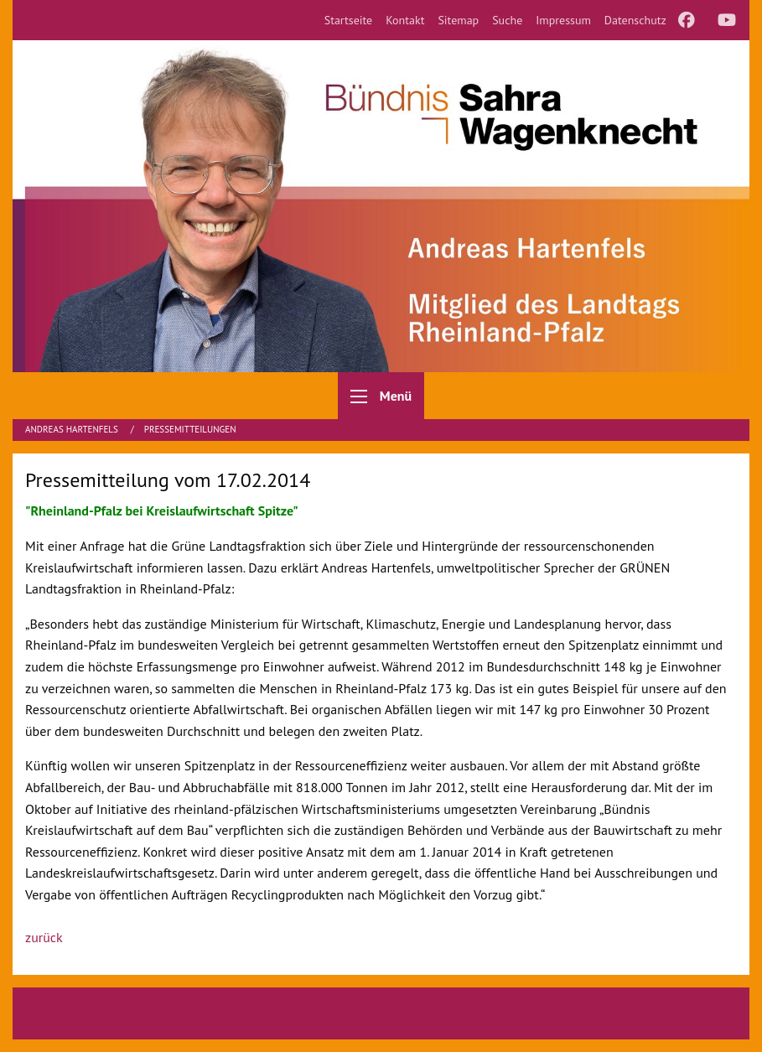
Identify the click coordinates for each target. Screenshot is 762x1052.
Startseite (348, 20)
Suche (507, 20)
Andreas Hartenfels (73, 429)
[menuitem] (348, 20)
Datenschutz (635, 20)
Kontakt (405, 20)
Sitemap (458, 20)
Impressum (563, 20)
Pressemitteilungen (190, 429)
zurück (44, 937)
